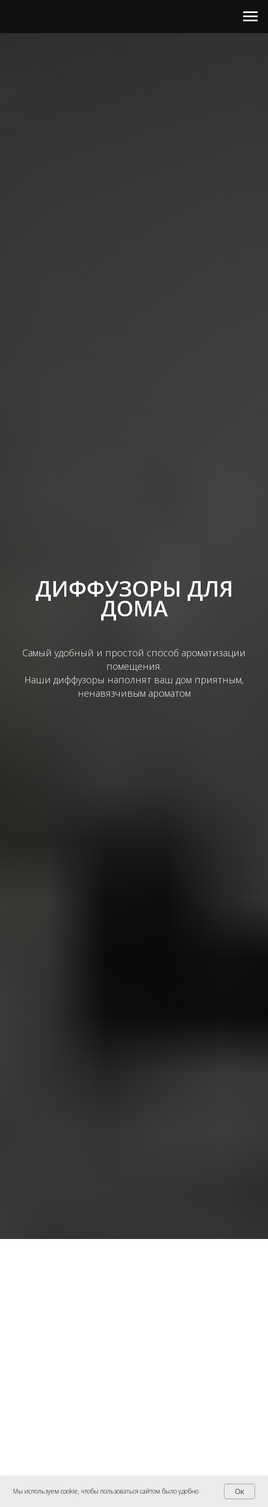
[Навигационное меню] (250, 16)
